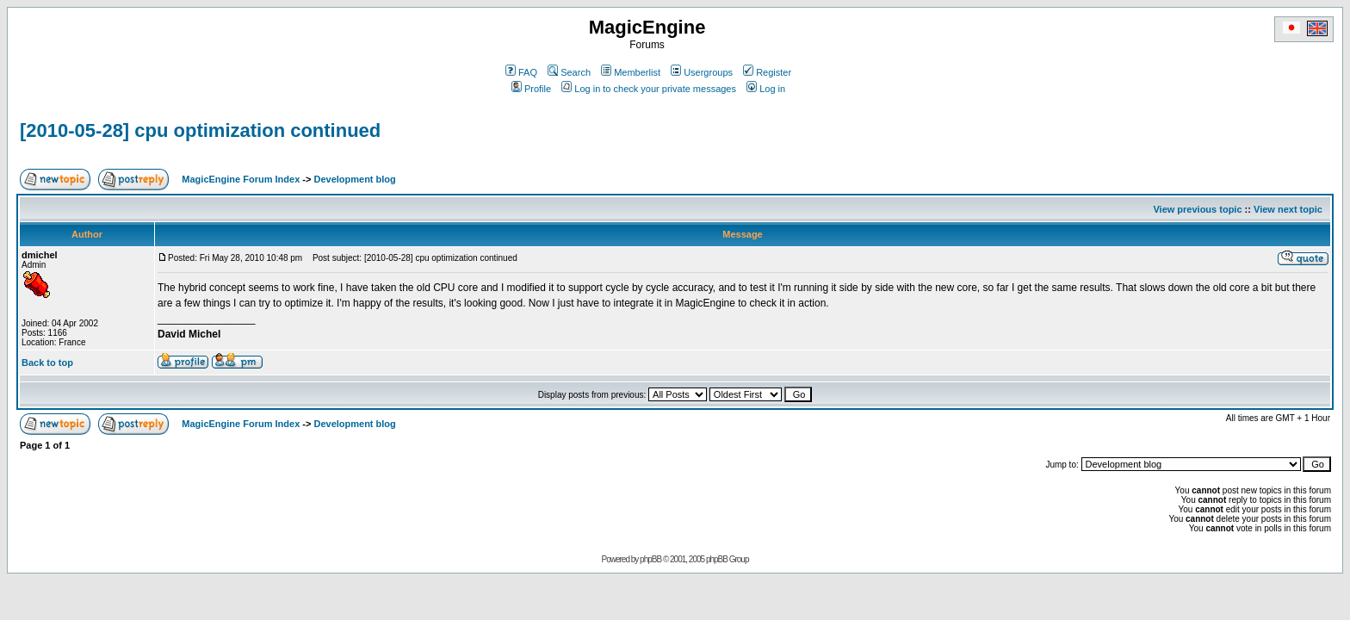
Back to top (47, 362)
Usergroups (702, 72)
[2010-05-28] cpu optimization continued (200, 130)
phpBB (650, 559)
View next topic (1288, 209)
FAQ (521, 72)
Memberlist (630, 72)
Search (569, 72)
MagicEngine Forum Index (241, 179)
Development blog (354, 179)
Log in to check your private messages (648, 89)
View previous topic (1197, 209)
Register (767, 72)
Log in (765, 89)
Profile (531, 89)
